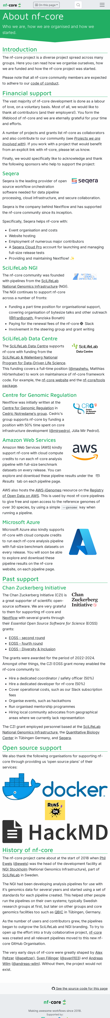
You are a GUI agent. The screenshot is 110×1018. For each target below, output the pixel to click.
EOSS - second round (27, 638)
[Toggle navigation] (102, 5)
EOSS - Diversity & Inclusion (32, 649)
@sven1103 (70, 958)
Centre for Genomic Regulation (28, 408)
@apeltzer (24, 958)
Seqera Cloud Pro (27, 247)
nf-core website (55, 380)
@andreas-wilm (26, 964)
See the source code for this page (80, 988)
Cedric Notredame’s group (24, 413)
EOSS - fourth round (26, 643)
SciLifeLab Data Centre (29, 346)
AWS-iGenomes (48, 490)
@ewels (20, 863)
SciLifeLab (11, 875)
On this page (45, 5)
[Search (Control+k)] (78, 5)
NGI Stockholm (14, 869)
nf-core (95, 932)
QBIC (59, 912)
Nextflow (10, 618)
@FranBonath (21, 318)
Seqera (65, 738)
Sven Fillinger (48, 958)
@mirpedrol (60, 431)
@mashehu (79, 368)
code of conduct (44, 83)
